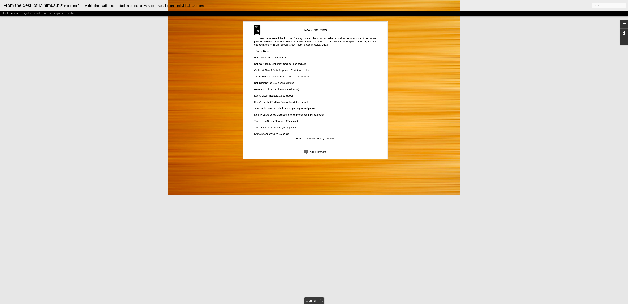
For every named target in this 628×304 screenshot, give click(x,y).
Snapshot (58, 13)
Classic (5, 13)
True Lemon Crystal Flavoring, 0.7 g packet (276, 99)
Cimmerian (318, 302)
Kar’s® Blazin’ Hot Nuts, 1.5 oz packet (273, 73)
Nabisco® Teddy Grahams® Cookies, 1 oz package (280, 41)
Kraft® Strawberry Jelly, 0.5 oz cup (271, 111)
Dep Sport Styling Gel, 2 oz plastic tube (274, 60)
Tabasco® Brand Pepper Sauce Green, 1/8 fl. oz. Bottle (282, 54)
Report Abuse (346, 302)
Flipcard (15, 13)
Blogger (336, 302)
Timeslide (70, 13)
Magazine (27, 13)
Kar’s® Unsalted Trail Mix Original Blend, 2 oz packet (281, 80)
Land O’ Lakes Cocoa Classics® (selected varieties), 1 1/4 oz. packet (289, 92)
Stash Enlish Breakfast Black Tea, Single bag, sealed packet (284, 86)
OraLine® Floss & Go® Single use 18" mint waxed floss (282, 48)
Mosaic (37, 13)
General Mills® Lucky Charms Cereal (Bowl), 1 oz (279, 67)
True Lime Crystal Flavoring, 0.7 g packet (275, 105)
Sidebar (47, 13)
